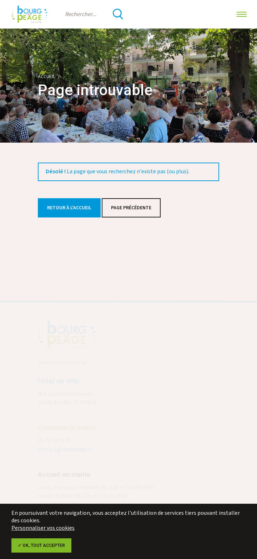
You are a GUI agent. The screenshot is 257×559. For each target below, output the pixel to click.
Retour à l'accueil (69, 208)
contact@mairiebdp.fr (65, 450)
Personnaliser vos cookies (43, 528)
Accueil (46, 76)
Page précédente (131, 208)
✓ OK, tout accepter (41, 545)
